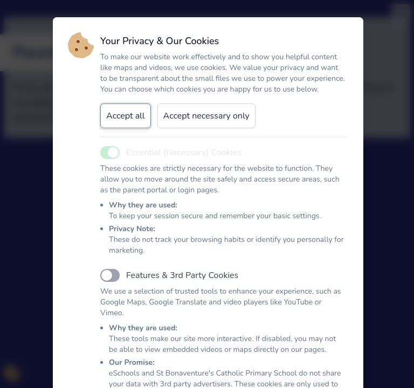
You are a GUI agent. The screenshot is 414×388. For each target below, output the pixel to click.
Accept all (125, 116)
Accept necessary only (206, 116)
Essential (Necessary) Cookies (184, 152)
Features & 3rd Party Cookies (182, 275)
